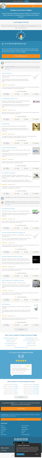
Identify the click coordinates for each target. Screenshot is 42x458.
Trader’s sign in (38, 3)
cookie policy (25, 451)
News (2, 432)
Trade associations (25, 425)
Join (26, 1)
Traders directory (24, 429)
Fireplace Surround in (10, 384)
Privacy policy (24, 427)
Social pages (3, 434)
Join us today (21, 408)
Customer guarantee (25, 434)
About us (2, 425)
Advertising (3, 427)
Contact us (3, 430)
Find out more (7, 69)
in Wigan (10, 338)
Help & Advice (4, 429)
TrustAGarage (4, 450)
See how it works (21, 419)
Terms (22, 432)
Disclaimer (23, 430)
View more (21, 329)
